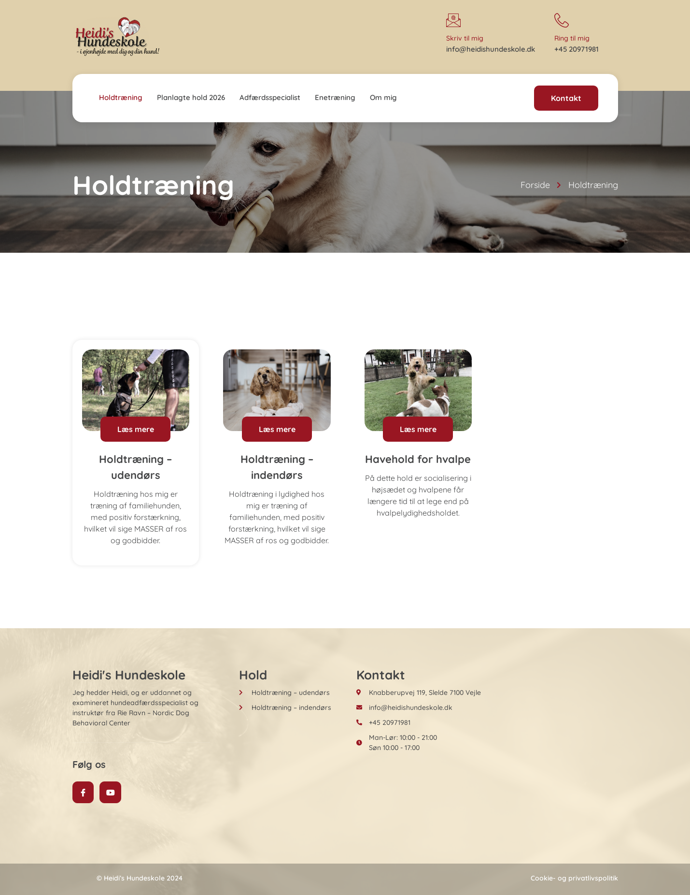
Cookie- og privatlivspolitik (574, 878)
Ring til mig (572, 38)
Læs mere (135, 429)
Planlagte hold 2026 (191, 97)
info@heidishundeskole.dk (490, 49)
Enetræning (335, 97)
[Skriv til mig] (453, 20)
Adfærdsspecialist (269, 97)
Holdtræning (120, 97)
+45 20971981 (576, 49)
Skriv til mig (464, 38)
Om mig (383, 97)
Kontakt (566, 98)
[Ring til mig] (561, 20)
